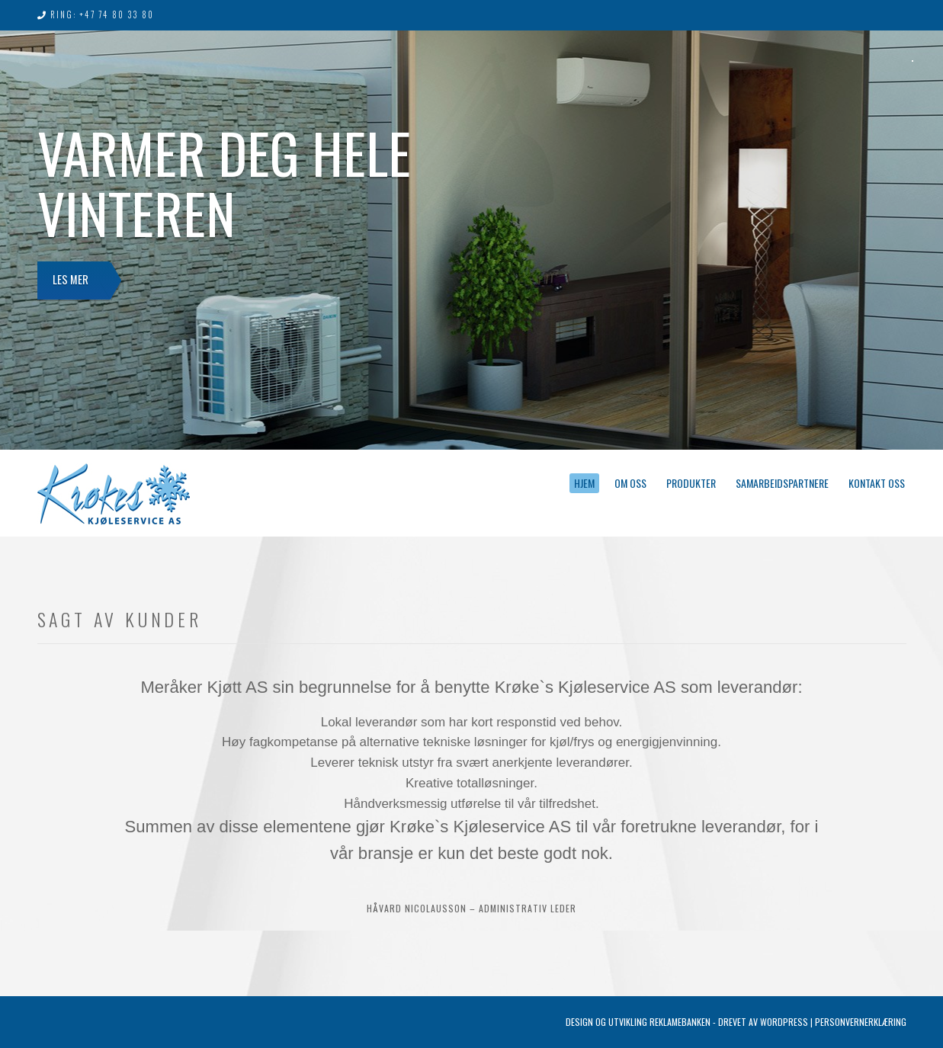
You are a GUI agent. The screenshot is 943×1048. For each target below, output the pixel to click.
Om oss (630, 483)
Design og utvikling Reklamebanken (638, 1021)
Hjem (584, 483)
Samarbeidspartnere (782, 483)
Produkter (691, 483)
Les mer (74, 283)
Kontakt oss (876, 483)
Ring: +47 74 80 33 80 (102, 14)
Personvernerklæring (860, 1021)
